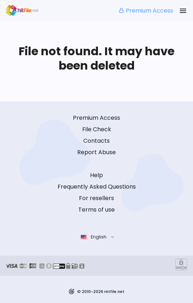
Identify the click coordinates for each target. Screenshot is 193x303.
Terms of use (96, 209)
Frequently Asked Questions (97, 187)
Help (96, 175)
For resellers (96, 198)
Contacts (96, 141)
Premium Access (145, 10)
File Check (96, 129)
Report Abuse (96, 152)
